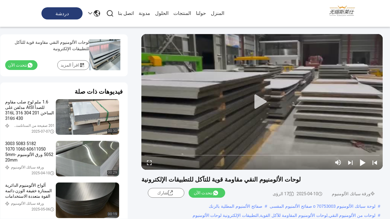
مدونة (144, 13)
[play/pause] (362, 162)
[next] (350, 162)
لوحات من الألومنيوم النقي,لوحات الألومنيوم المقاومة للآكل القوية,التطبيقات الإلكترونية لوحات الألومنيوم (284, 215)
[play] (262, 101)
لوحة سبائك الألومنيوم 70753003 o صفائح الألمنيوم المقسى (322, 206)
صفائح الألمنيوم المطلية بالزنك (235, 206)
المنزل (217, 13)
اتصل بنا (126, 13)
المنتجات (182, 13)
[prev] (375, 162)
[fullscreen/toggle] (149, 162)
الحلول (161, 13)
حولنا (201, 13)
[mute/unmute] (338, 162)
